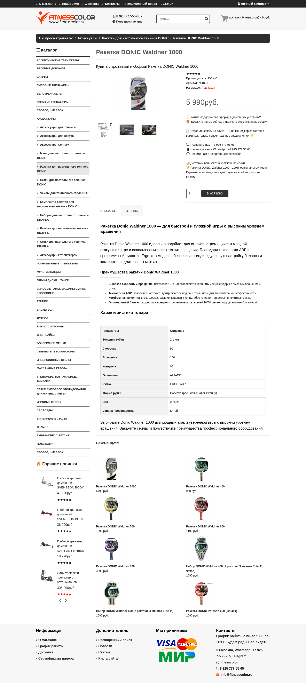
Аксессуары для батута (57, 135)
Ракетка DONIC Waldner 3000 (116, 486)
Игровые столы (49, 402)
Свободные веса (50, 110)
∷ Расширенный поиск (140, 3)
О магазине (47, 640)
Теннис (42, 301)
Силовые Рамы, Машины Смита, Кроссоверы (61, 291)
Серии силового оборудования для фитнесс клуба (61, 391)
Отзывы (132, 211)
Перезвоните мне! (127, 21)
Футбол (42, 318)
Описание (108, 211)
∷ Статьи (166, 3)
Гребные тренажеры (53, 102)
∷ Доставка (90, 3)
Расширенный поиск (115, 640)
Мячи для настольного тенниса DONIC (61, 155)
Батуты (42, 76)
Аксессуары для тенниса (58, 127)
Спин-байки (46, 334)
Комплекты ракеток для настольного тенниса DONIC (57, 204)
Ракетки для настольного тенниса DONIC (62, 169)
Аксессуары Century (54, 144)
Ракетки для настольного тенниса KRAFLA (62, 230)
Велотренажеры (49, 93)
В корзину (215, 193)
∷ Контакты (111, 3)
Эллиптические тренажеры (58, 60)
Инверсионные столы (54, 359)
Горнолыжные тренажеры (57, 263)
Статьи (104, 652)
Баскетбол (45, 309)
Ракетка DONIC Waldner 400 (205, 486)
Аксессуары (46, 118)
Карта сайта (108, 658)
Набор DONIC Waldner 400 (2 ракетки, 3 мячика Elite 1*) (134, 611)
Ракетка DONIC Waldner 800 (115, 566)
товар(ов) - (256, 17)
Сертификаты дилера (56, 658)
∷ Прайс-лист (69, 3)
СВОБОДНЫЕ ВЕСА (50, 452)
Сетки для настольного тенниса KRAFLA (61, 244)
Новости (105, 646)
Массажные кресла (52, 368)
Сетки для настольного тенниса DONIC (61, 182)
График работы (51, 646)
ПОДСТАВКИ (45, 443)
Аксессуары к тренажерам (58, 255)
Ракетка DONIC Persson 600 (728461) (211, 611)
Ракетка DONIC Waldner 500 (115, 526)
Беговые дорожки (51, 68)
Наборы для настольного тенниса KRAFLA (63, 217)
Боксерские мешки (51, 343)
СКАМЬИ (42, 427)
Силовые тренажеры (53, 85)
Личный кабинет (253, 3)
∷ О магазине (46, 3)
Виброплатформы (51, 326)
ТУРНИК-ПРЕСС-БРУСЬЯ (53, 435)
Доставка (46, 652)
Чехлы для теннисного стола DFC (64, 193)
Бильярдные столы (52, 418)
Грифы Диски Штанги (53, 280)
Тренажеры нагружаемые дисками (57, 379)
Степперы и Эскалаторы (56, 351)
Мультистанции (49, 271)
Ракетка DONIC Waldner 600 (205, 526)
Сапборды (45, 410)
